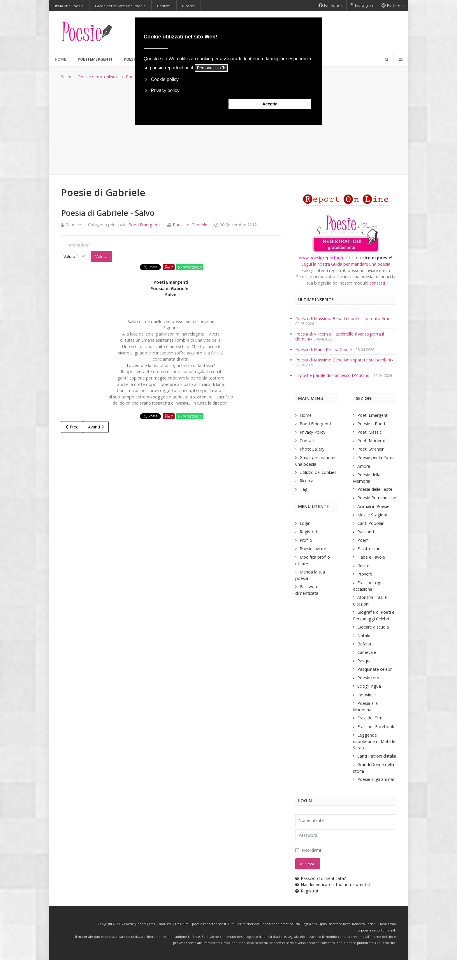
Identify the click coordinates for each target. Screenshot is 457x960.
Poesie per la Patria (376, 457)
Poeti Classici (369, 432)
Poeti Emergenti (144, 224)
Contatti (308, 440)
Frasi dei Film (369, 718)
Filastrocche (368, 548)
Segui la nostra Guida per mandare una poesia (345, 264)
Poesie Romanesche (376, 497)
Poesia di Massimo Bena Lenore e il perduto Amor (343, 318)
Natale (363, 635)
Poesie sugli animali (376, 779)
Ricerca (306, 480)
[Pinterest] (393, 5)
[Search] (386, 59)
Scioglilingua (369, 686)
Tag (303, 489)
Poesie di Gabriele (190, 224)
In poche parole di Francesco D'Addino (332, 375)
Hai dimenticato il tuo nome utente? (333, 884)
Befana (364, 644)
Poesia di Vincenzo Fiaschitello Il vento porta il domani (339, 336)
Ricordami (311, 850)
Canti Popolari (370, 523)
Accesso (308, 864)
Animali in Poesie (373, 506)
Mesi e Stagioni (372, 515)
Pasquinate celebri (375, 669)
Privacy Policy (312, 432)
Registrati (309, 531)
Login (305, 523)
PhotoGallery (312, 449)
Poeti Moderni (371, 440)
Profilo (306, 540)
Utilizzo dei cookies (318, 472)
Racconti (365, 531)
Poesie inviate (313, 548)
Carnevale (366, 652)
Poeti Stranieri (370, 449)
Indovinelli (366, 695)
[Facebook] (331, 5)
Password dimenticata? (320, 878)
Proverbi (365, 574)
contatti (377, 283)
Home (306, 415)
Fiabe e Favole (371, 557)
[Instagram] (362, 5)
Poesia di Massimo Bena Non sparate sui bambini (343, 360)
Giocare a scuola (373, 627)
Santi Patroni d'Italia (376, 756)
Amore (363, 466)
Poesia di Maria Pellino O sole (323, 349)
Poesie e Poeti (371, 423)
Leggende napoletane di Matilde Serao (374, 741)
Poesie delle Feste (374, 489)
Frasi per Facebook (375, 726)
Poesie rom (368, 677)
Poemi (363, 540)
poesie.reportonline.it (378, 930)
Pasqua (364, 660)
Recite (363, 565)
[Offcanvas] (400, 59)
